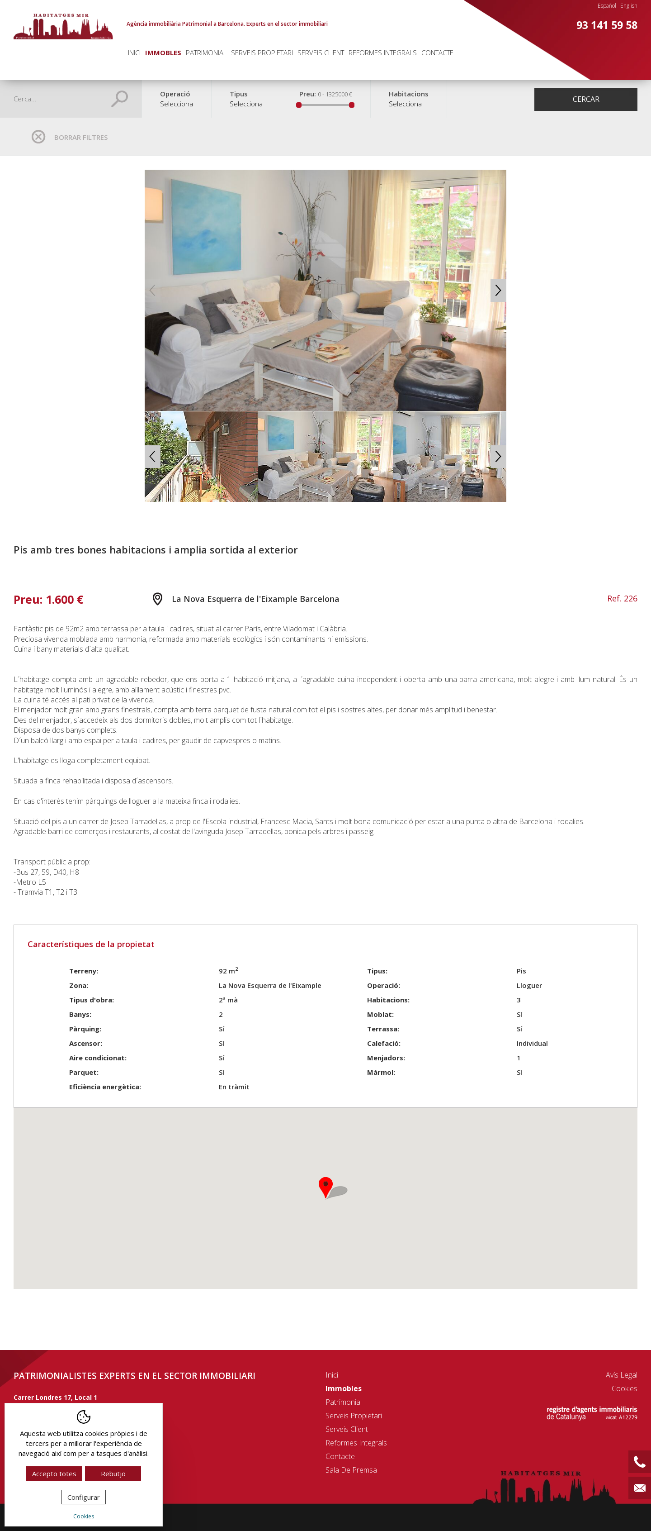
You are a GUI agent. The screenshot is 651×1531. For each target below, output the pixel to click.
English (628, 6)
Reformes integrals (383, 52)
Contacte (437, 52)
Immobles (163, 52)
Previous (152, 290)
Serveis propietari (262, 52)
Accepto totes (54, 1473)
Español (607, 6)
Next (498, 290)
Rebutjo (113, 1473)
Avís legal (621, 1375)
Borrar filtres (81, 137)
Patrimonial (206, 52)
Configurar (83, 1497)
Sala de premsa (351, 1470)
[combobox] (176, 108)
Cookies (624, 1388)
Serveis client (320, 52)
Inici (134, 52)
